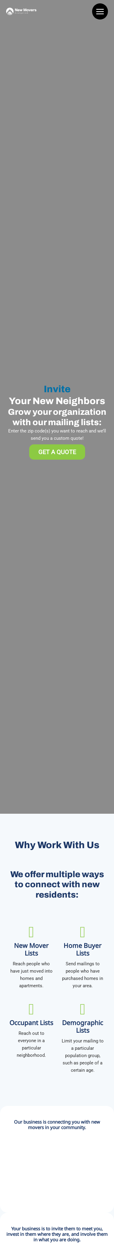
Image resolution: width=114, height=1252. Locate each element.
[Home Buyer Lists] (82, 932)
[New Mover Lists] (31, 932)
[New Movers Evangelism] (21, 11)
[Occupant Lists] (31, 1009)
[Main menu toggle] (100, 11)
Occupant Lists (31, 1022)
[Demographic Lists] (82, 1009)
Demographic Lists (82, 1026)
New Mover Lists (31, 949)
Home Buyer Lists (83, 949)
